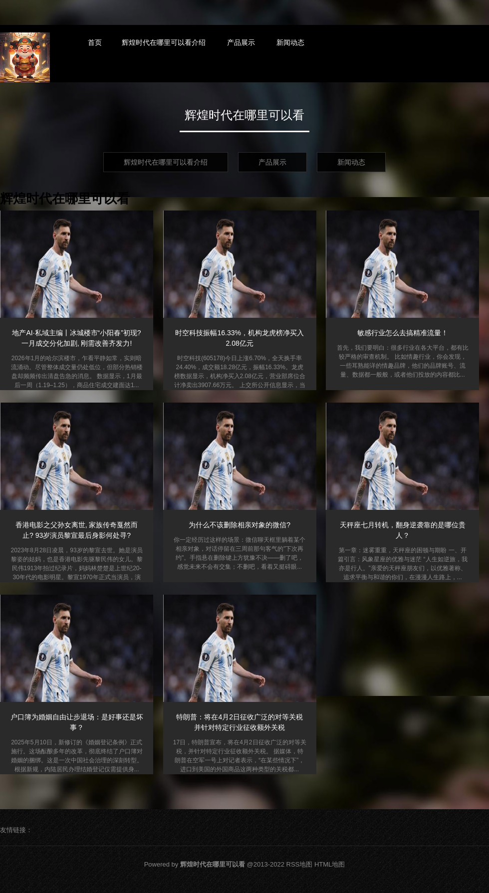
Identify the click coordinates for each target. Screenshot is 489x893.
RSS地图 (299, 864)
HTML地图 (329, 864)
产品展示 (241, 42)
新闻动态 (290, 42)
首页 (95, 42)
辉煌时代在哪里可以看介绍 (164, 42)
